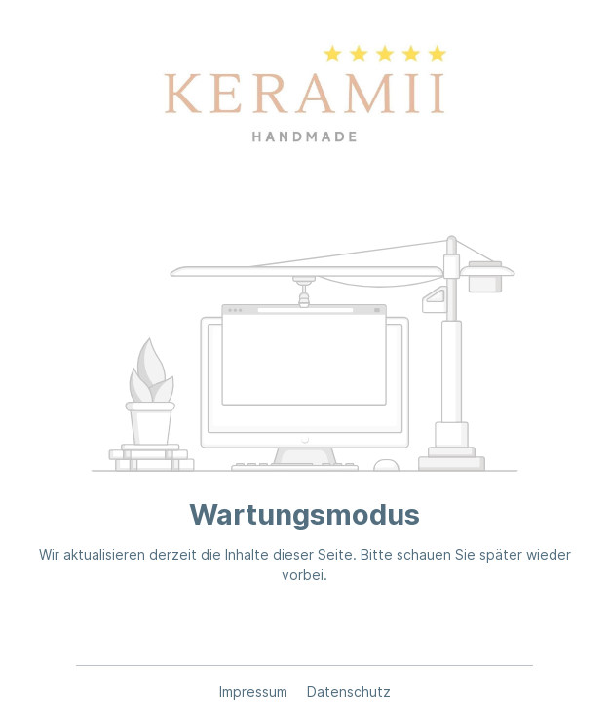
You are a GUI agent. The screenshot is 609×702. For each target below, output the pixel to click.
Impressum (255, 691)
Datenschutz (349, 691)
